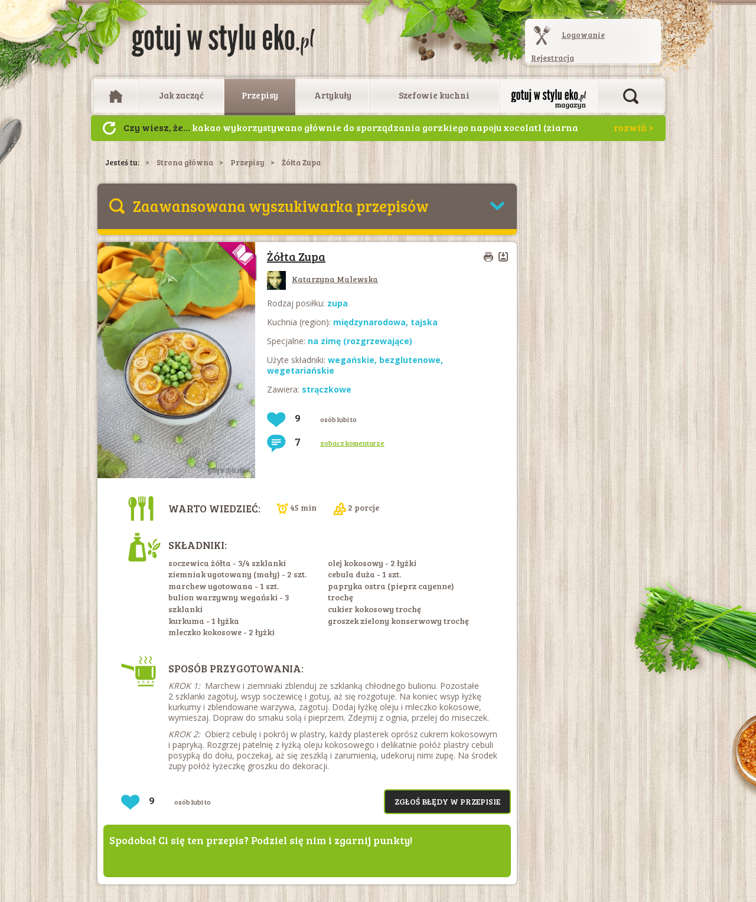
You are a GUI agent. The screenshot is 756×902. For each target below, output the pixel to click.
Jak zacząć (181, 95)
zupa (337, 303)
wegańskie (351, 359)
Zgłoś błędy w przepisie (447, 801)
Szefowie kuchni (434, 95)
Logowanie (583, 35)
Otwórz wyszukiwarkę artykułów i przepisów (631, 96)
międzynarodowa (369, 322)
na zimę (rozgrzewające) (360, 341)
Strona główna (185, 162)
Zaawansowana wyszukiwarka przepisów (281, 205)
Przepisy (260, 95)
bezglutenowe (410, 359)
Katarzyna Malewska (322, 279)
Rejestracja (552, 58)
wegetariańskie (300, 370)
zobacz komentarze (352, 442)
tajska (424, 322)
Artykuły (332, 95)
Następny (109, 128)
